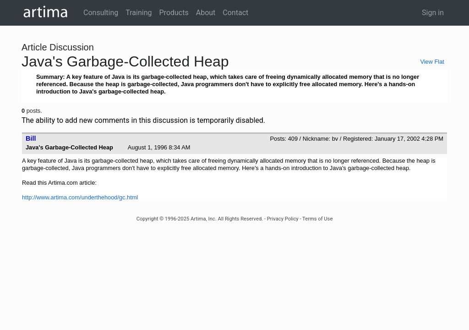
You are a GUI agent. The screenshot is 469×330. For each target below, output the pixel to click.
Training (138, 12)
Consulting (100, 12)
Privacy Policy (283, 219)
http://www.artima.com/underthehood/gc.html (80, 197)
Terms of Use (317, 219)
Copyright (147, 219)
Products (174, 12)
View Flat (432, 61)
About (206, 12)
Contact (235, 12)
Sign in (433, 12)
